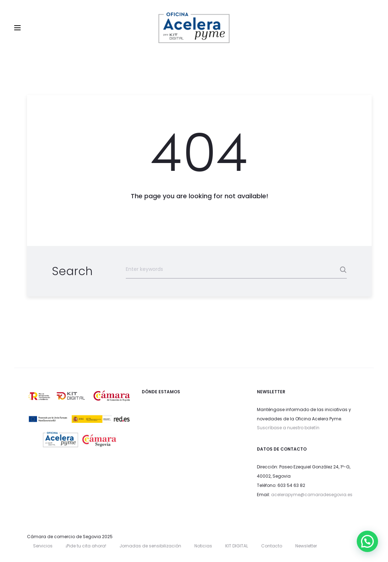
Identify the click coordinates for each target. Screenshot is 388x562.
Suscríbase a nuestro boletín (288, 428)
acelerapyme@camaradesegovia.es (311, 495)
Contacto (271, 546)
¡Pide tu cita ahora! (86, 546)
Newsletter (306, 546)
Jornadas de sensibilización (150, 546)
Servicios (43, 546)
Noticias (203, 546)
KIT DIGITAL (236, 546)
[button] (367, 541)
